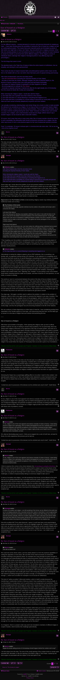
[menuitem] (55, 17)
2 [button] (54, 664)
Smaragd (8, 155)
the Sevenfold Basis (11, 78)
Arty (26, 676)
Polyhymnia (9, 349)
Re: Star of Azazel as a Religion (12, 137)
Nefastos (9, 34)
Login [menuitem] (59, 18)
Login (3, 20)
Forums (5, 17)
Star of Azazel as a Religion (13, 27)
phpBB (24, 674)
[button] (58, 31)
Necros (8, 132)
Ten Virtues (26, 86)
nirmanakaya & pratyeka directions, (44, 466)
